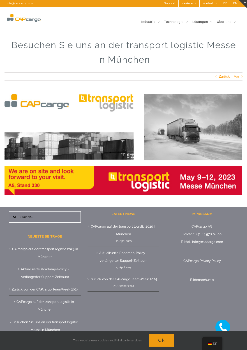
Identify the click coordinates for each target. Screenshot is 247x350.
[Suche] (14, 217)
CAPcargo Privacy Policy (202, 261)
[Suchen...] (45, 217)
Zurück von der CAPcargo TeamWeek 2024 (45, 289)
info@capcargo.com (20, 3)
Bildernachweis (202, 280)
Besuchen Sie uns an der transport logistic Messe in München (45, 326)
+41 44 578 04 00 (209, 234)
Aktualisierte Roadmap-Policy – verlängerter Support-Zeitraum (45, 273)
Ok (161, 340)
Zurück (224, 76)
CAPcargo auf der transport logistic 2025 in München (45, 253)
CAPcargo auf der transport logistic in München (45, 306)
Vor (236, 76)
